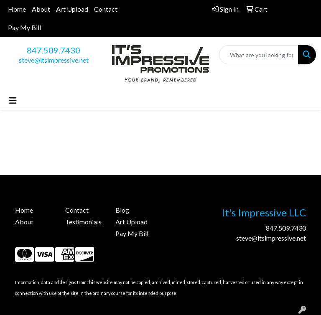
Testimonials (83, 222)
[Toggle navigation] (13, 100)
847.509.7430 (53, 50)
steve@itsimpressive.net (54, 60)
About (41, 9)
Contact (105, 9)
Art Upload (72, 9)
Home (17, 9)
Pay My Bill (24, 27)
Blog (122, 210)
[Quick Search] (258, 54)
